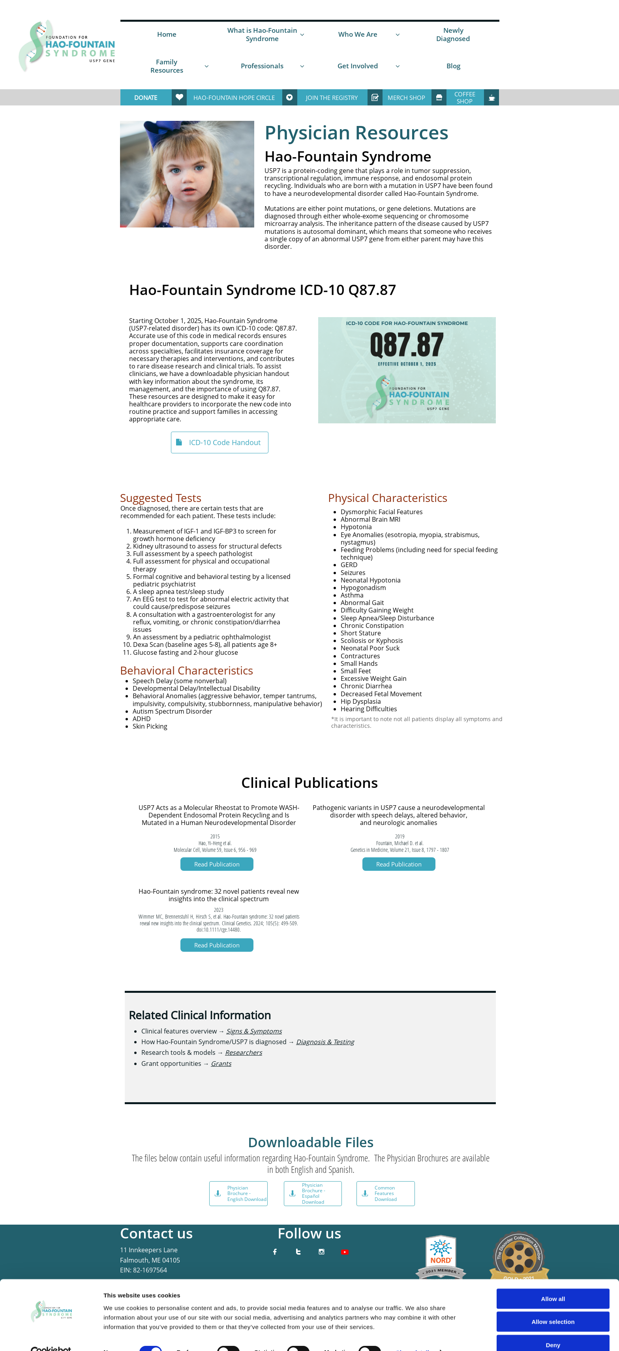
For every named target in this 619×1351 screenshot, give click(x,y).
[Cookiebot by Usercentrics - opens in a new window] (51, 1336)
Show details (414, 1335)
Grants (221, 1063)
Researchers (243, 1052)
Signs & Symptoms (254, 1031)
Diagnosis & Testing (325, 1041)
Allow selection (552, 1305)
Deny (553, 1328)
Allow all (553, 1281)
